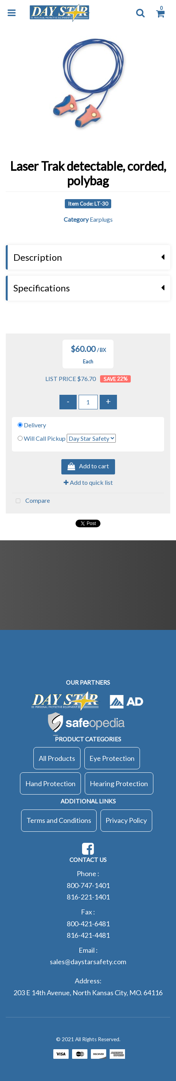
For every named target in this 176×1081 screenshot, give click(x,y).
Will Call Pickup (45, 438)
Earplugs (101, 219)
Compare (31, 501)
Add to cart (88, 467)
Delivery (35, 424)
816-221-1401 (88, 897)
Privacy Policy (126, 820)
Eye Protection (112, 758)
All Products (57, 758)
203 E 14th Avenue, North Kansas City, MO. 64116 (88, 992)
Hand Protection (50, 783)
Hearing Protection (119, 783)
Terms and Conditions (58, 820)
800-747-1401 (88, 885)
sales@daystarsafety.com (88, 961)
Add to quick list (88, 482)
